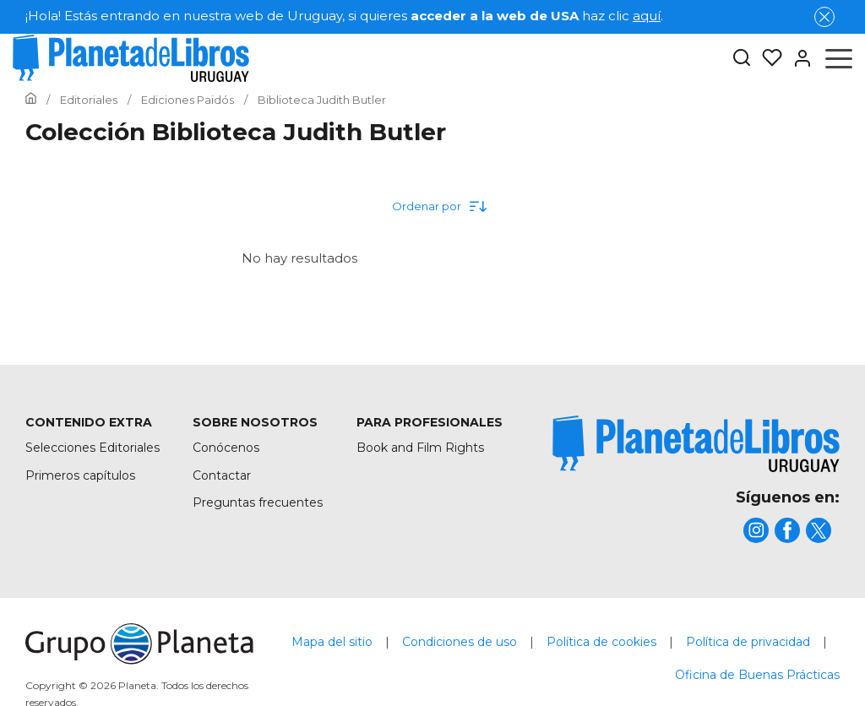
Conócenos (226, 447)
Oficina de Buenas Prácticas (757, 674)
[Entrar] (797, 58)
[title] (696, 443)
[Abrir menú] (838, 58)
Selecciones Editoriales (92, 447)
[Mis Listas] (767, 58)
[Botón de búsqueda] (742, 58)
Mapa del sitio (332, 641)
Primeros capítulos (80, 475)
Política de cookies (601, 641)
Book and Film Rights (420, 447)
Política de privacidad (748, 641)
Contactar (222, 475)
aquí (647, 16)
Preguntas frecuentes (258, 502)
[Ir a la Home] (30, 99)
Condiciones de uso (459, 641)
